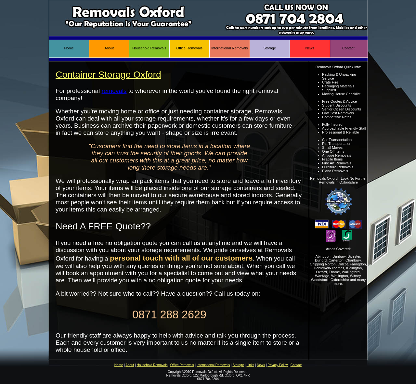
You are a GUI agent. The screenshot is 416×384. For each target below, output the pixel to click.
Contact (348, 48)
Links (250, 365)
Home (69, 48)
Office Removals (189, 48)
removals (114, 90)
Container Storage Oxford (108, 74)
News (309, 48)
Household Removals (149, 48)
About (109, 48)
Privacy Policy (277, 365)
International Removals (229, 48)
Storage (269, 48)
